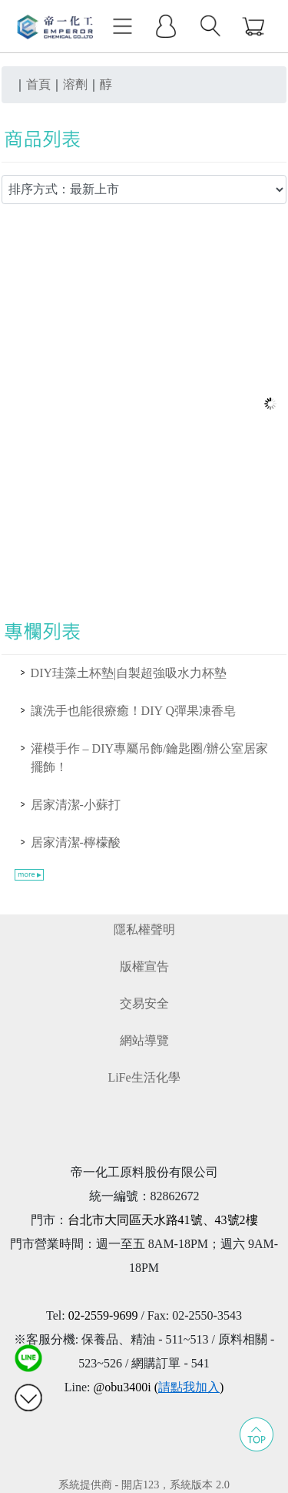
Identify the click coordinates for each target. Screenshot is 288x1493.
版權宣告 (144, 966)
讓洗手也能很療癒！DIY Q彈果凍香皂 (133, 710)
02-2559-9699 (103, 1315)
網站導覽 (144, 1040)
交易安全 (144, 1003)
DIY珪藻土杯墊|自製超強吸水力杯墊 (129, 672)
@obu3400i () (158, 1387)
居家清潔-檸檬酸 (76, 842)
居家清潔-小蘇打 (76, 804)
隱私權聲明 (144, 929)
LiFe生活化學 (144, 1077)
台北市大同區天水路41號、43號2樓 (163, 1219)
